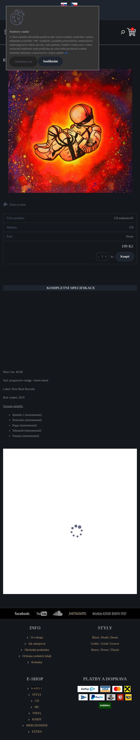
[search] (123, 32)
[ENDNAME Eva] (70, 131)
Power (105, 649)
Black (95, 637)
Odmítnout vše (23, 61)
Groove (114, 643)
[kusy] (102, 256)
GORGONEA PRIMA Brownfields (96, 546)
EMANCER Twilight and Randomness (29, 546)
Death (104, 637)
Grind (104, 643)
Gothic (95, 643)
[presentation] (6, 536)
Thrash (115, 649)
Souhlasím (50, 61)
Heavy (95, 649)
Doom (114, 637)
